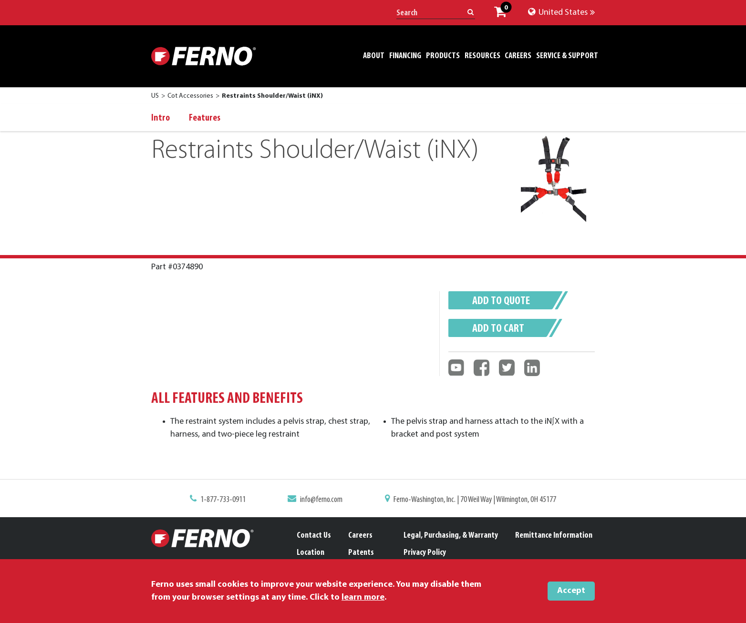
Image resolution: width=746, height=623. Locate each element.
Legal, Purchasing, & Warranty (451, 535)
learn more (363, 597)
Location (310, 552)
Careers (360, 535)
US (155, 96)
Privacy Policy (425, 552)
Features (204, 118)
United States (561, 12)
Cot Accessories (190, 96)
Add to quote (501, 301)
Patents (361, 552)
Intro (160, 118)
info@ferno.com (323, 500)
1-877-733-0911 (229, 500)
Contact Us (314, 535)
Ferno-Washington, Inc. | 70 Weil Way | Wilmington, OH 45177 (470, 500)
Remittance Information (553, 535)
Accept (571, 590)
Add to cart (498, 329)
